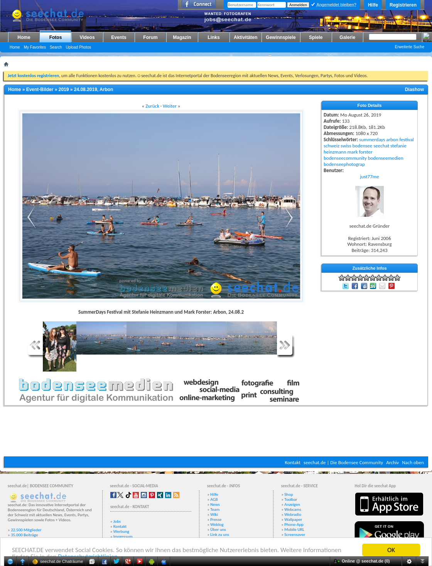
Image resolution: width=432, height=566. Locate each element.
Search (56, 47)
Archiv (392, 462)
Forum (150, 37)
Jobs (117, 521)
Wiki (214, 514)
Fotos (55, 37)
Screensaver (294, 534)
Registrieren (403, 5)
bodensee (362, 146)
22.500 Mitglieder (26, 529)
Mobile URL (294, 529)
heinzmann (335, 152)
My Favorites (35, 47)
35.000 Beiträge (24, 534)
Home (23, 37)
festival (406, 139)
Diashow (414, 89)
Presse (215, 519)
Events (118, 37)
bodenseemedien (385, 158)
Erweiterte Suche (409, 47)
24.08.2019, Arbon (93, 89)
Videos (86, 37)
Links (213, 37)
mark (352, 152)
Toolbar (290, 499)
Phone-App (294, 524)
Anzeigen (292, 504)
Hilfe (373, 5)
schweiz (331, 146)
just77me (369, 176)
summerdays (372, 139)
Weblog (216, 524)
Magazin (182, 37)
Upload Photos (78, 47)
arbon (392, 139)
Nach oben (413, 462)
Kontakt (292, 462)
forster (366, 152)
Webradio (292, 514)
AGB (214, 499)
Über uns (218, 529)
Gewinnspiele (280, 37)
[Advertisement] (216, 433)
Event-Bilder (40, 89)
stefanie (398, 146)
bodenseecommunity (345, 158)
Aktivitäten (245, 37)
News (215, 504)
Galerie (347, 37)
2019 (64, 89)
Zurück (152, 106)
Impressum (123, 536)
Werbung (121, 531)
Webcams (292, 509)
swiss (346, 146)
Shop (288, 494)
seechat (381, 146)
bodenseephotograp (344, 164)
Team (214, 509)
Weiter (170, 106)
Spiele (315, 37)
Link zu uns (219, 534)
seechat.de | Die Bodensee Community (343, 462)
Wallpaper (293, 519)
